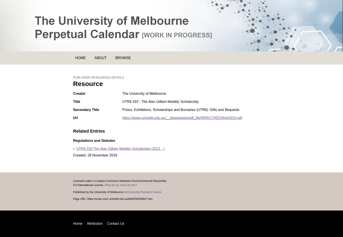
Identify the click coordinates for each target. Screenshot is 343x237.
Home (80, 58)
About (100, 58)
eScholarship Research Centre (142, 192)
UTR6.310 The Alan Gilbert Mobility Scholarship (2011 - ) (120, 149)
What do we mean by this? (121, 185)
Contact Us (115, 223)
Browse (123, 58)
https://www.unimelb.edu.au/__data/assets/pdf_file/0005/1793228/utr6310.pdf (182, 118)
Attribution (95, 223)
